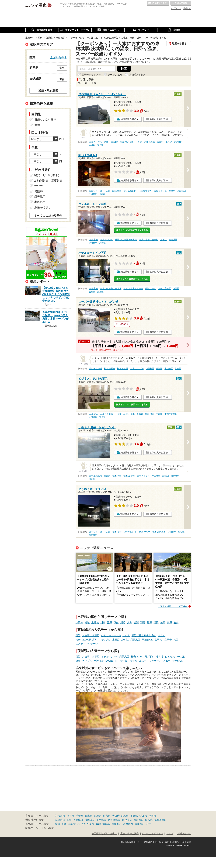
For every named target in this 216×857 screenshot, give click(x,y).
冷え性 (125, 639)
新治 (122, 622)
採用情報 (186, 842)
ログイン (176, 8)
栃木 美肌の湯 (95, 368)
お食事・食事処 (90, 635)
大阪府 (116, 815)
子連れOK (147, 639)
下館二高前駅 (164, 288)
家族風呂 (40, 201)
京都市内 (128, 823)
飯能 (98, 823)
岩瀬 (136, 622)
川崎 (64, 823)
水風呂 (116, 639)
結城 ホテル (150, 288)
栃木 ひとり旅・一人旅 (99, 532)
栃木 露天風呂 (158, 532)
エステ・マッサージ (87, 643)
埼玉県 (70, 815)
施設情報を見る (128, 119)
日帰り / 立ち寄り (45, 119)
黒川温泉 (138, 819)
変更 (62, 67)
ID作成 (187, 8)
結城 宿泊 (93, 239)
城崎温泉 (90, 819)
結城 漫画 (149, 414)
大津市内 (139, 823)
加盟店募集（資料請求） (104, 833)
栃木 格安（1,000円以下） (124, 532)
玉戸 (109, 622)
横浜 (57, 823)
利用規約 (176, 842)
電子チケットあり (91, 74)
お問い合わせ (184, 833)
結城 (87, 622)
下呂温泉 (101, 819)
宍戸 (169, 622)
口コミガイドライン (152, 833)
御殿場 (106, 823)
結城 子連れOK (111, 142)
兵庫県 (88, 815)
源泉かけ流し (42, 207)
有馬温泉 (78, 819)
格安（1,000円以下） (87, 639)
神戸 (148, 823)
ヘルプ (169, 833)
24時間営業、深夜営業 (48, 180)
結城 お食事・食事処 (153, 142)
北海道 (125, 815)
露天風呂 (135, 639)
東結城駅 (178, 142)
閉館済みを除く (137, 74)
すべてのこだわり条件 (48, 215)
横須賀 (72, 823)
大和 (129, 622)
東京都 (106, 815)
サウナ (126, 635)
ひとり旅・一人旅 (111, 635)
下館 (116, 622)
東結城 (95, 622)
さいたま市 (88, 823)
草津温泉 (60, 819)
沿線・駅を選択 (48, 90)
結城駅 (92, 145)
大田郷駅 (93, 417)
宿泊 (78, 635)
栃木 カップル (137, 368)
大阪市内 (116, 823)
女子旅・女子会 (163, 639)
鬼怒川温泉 (160, 819)
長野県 (134, 815)
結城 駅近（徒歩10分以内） (125, 191)
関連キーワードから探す (39, 828)
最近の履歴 (180, 3)
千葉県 (79, 815)
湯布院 (148, 819)
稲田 (156, 622)
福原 (149, 622)
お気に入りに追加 (159, 119)
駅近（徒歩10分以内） (144, 635)
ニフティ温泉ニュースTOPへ (172, 606)
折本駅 (100, 291)
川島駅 (168, 142)
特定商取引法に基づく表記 (156, 842)
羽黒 (142, 622)
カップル (105, 639)
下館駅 (176, 288)
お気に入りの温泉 (158, 3)
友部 (176, 622)
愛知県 (143, 815)
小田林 (79, 622)
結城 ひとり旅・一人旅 (131, 142)
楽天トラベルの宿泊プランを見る (132, 230)
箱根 (69, 819)
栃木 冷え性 (122, 368)
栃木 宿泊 (116, 476)
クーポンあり (115, 74)
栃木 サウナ (144, 532)
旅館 (175, 639)
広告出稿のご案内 (129, 833)
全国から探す (58, 57)
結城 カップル (95, 142)
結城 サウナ (146, 191)
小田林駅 (93, 194)
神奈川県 (60, 815)
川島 (102, 622)
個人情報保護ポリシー (131, 842)
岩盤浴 (38, 191)
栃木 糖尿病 (109, 368)
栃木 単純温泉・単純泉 (99, 476)
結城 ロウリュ (160, 191)
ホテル (161, 635)
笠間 (162, 622)
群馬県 (97, 815)
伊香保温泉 (114, 819)
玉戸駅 (100, 145)
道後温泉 (127, 819)
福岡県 (152, 815)
